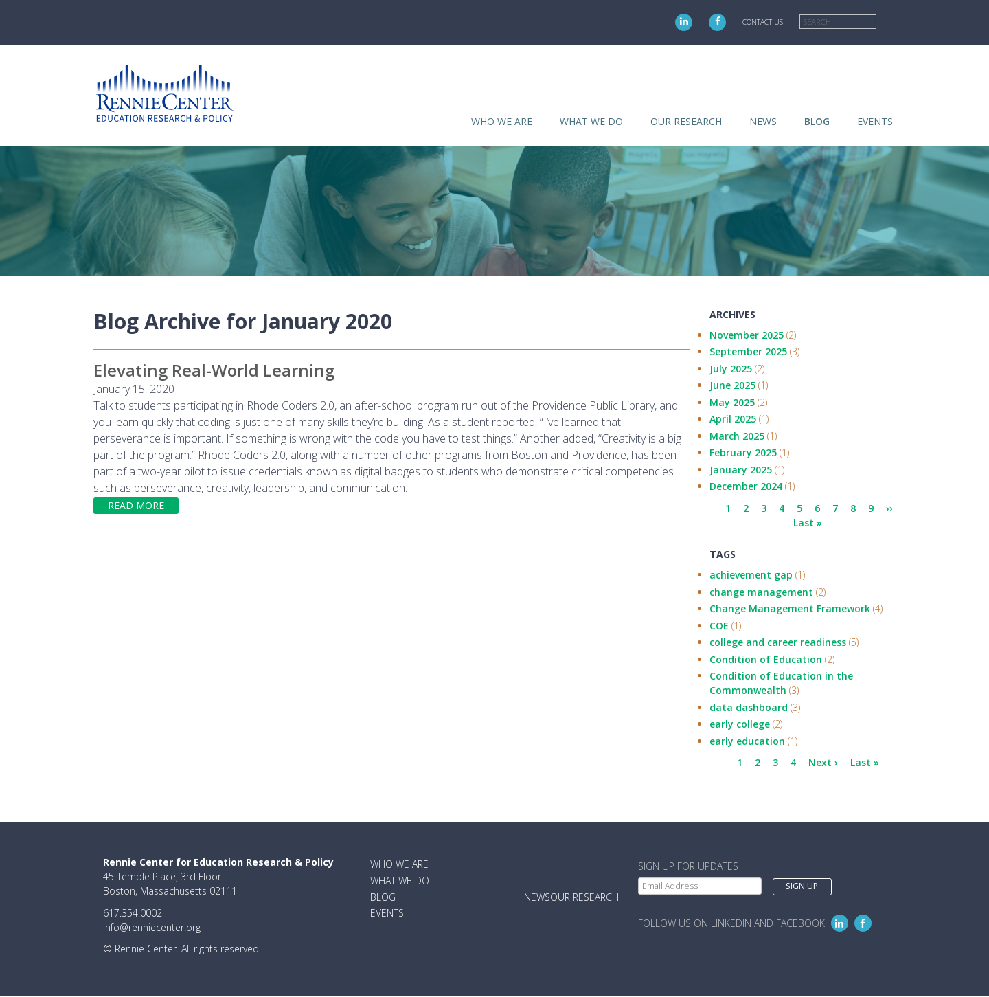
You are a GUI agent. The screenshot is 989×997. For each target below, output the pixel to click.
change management (761, 591)
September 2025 (748, 351)
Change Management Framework (789, 608)
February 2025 (743, 452)
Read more (136, 505)
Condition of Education (765, 659)
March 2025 (736, 436)
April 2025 (732, 418)
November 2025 (746, 334)
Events (875, 121)
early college (739, 723)
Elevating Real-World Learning (213, 370)
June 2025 (732, 385)
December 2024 (745, 486)
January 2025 (740, 469)
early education (747, 741)
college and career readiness (777, 642)
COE (719, 625)
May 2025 (732, 402)
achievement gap (751, 574)
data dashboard (748, 707)
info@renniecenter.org (152, 927)
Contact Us (762, 22)
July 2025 (730, 368)
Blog (817, 121)
